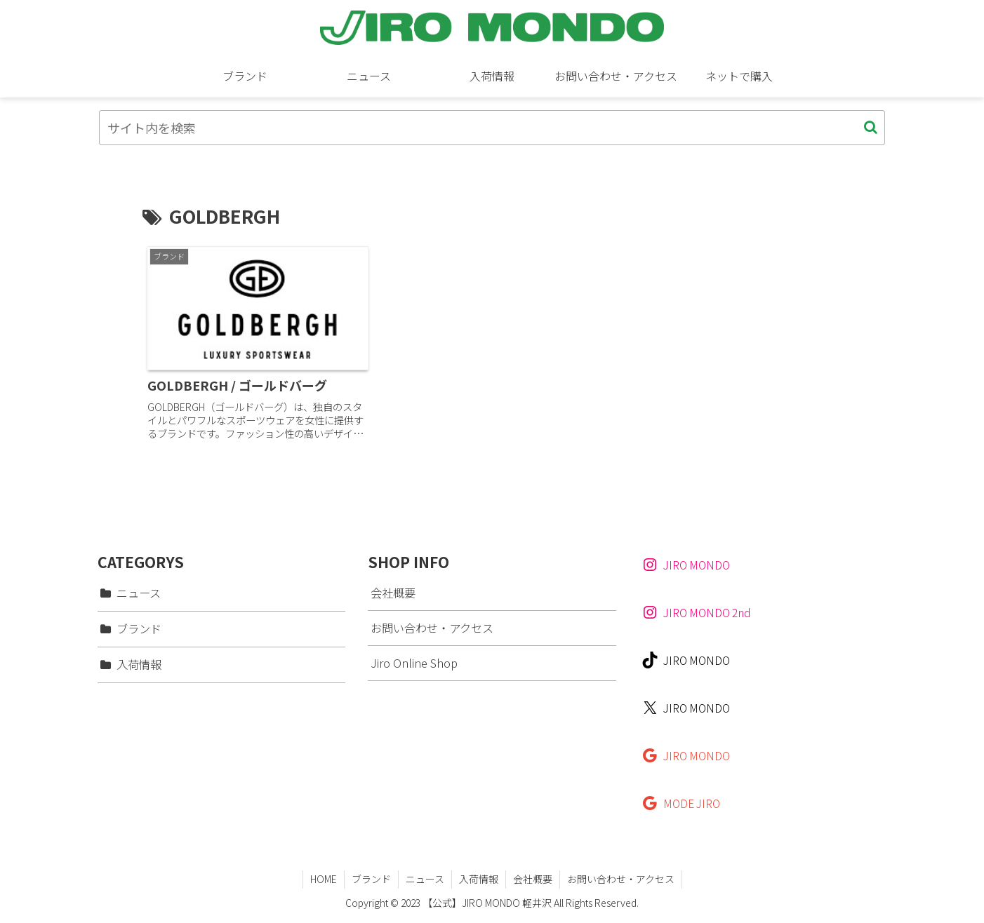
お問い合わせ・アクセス (432, 627)
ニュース (425, 879)
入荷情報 (478, 879)
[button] (870, 127)
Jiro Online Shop (414, 662)
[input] (492, 127)
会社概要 (393, 592)
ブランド (371, 879)
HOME (323, 879)
